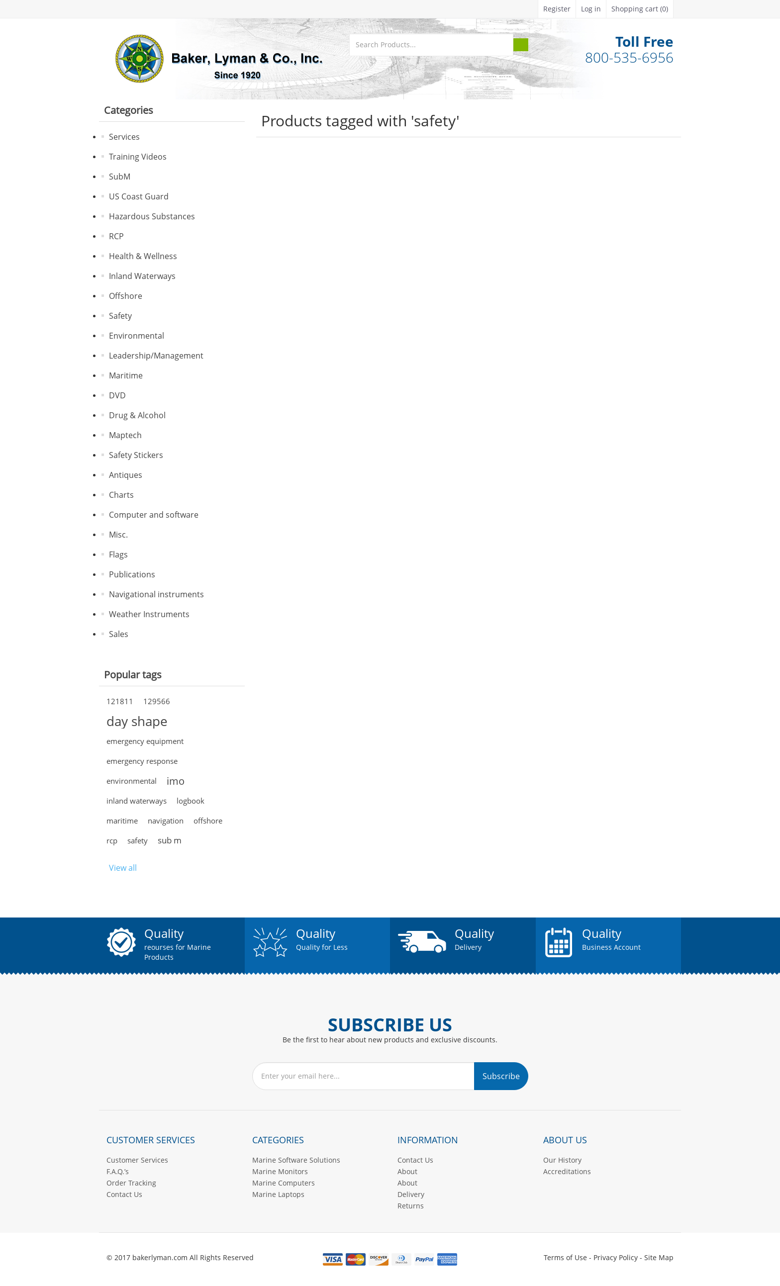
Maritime (126, 375)
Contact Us (124, 1194)
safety (137, 840)
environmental (131, 781)
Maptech (125, 435)
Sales (118, 634)
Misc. (118, 534)
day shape (137, 721)
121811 (119, 701)
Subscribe (501, 1076)
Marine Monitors (280, 1171)
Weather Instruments (149, 614)
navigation (166, 821)
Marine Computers (283, 1183)
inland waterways (136, 801)
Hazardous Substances (152, 216)
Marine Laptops (278, 1194)
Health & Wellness (143, 256)
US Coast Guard (139, 196)
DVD (117, 395)
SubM (119, 176)
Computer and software (153, 514)
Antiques (125, 474)
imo (176, 781)
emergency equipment (145, 741)
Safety (120, 315)
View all (123, 867)
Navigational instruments (156, 594)
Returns (410, 1205)
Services (124, 136)
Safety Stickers (136, 455)
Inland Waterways (142, 276)
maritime (122, 821)
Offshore (125, 295)
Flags (118, 554)
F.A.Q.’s (117, 1171)
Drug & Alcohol (137, 415)
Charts (121, 494)
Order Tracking (131, 1183)
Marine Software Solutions (296, 1160)
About (407, 1171)
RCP (116, 236)
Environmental (136, 335)
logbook (190, 801)
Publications (132, 574)
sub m (170, 840)
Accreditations (567, 1171)
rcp (111, 840)
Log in (591, 8)
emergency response (142, 761)
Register (557, 8)
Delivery (410, 1194)
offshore (208, 821)
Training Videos (138, 156)
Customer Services (137, 1160)
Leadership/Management (156, 355)
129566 (156, 701)
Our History (562, 1160)
